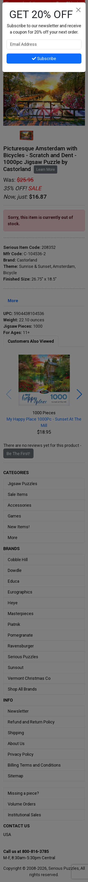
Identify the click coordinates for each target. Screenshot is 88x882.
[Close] (78, 10)
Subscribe (44, 58)
